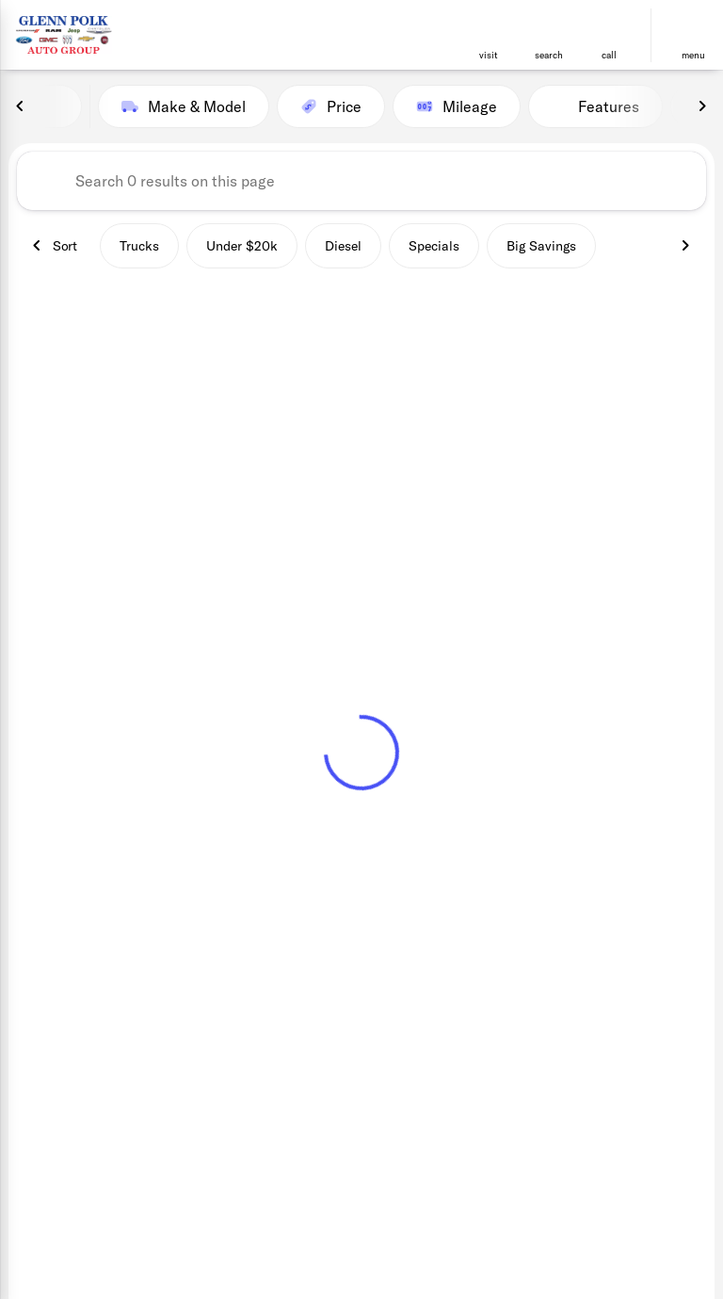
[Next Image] (702, 106)
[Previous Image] (20, 106)
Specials (434, 245)
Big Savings (541, 245)
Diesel (343, 245)
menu (693, 55)
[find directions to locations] (488, 27)
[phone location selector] (609, 27)
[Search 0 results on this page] (361, 181)
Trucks (139, 245)
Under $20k (242, 245)
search (549, 55)
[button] (488, 35)
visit (488, 55)
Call (609, 55)
